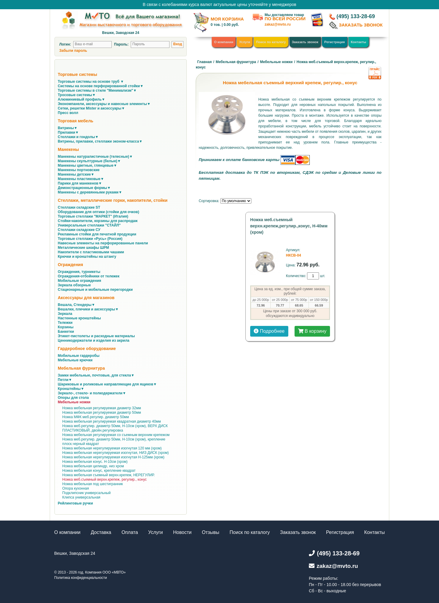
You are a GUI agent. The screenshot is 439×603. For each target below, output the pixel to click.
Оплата (130, 532)
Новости (182, 532)
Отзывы (210, 532)
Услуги (244, 42)
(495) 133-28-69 (356, 16)
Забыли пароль (73, 50)
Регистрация (334, 42)
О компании (223, 42)
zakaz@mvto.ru (277, 24)
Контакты (358, 42)
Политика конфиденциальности (80, 578)
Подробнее (269, 331)
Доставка (101, 532)
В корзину (312, 331)
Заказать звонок (305, 42)
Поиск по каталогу (271, 42)
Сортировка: (209, 201)
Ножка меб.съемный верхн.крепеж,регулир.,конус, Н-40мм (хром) (288, 226)
